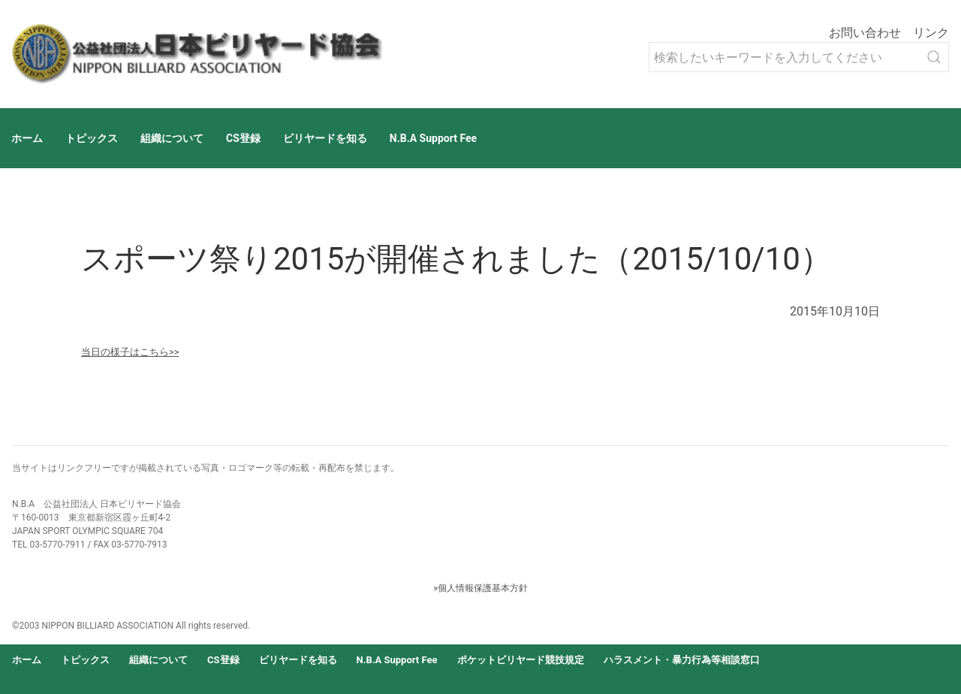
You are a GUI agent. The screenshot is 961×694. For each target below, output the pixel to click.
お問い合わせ (865, 33)
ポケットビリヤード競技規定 (520, 659)
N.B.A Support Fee (433, 138)
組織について (171, 138)
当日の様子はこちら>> (130, 352)
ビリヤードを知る (325, 138)
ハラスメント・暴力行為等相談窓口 (682, 659)
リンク (931, 33)
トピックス (91, 138)
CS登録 (243, 138)
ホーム (27, 138)
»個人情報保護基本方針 (480, 588)
